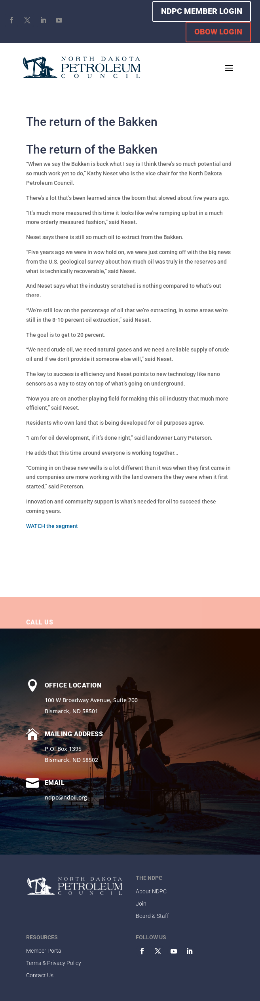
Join (141, 903)
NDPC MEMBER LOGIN (201, 11)
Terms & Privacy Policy (53, 963)
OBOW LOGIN (218, 31)
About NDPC (151, 891)
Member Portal (44, 951)
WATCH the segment (52, 526)
